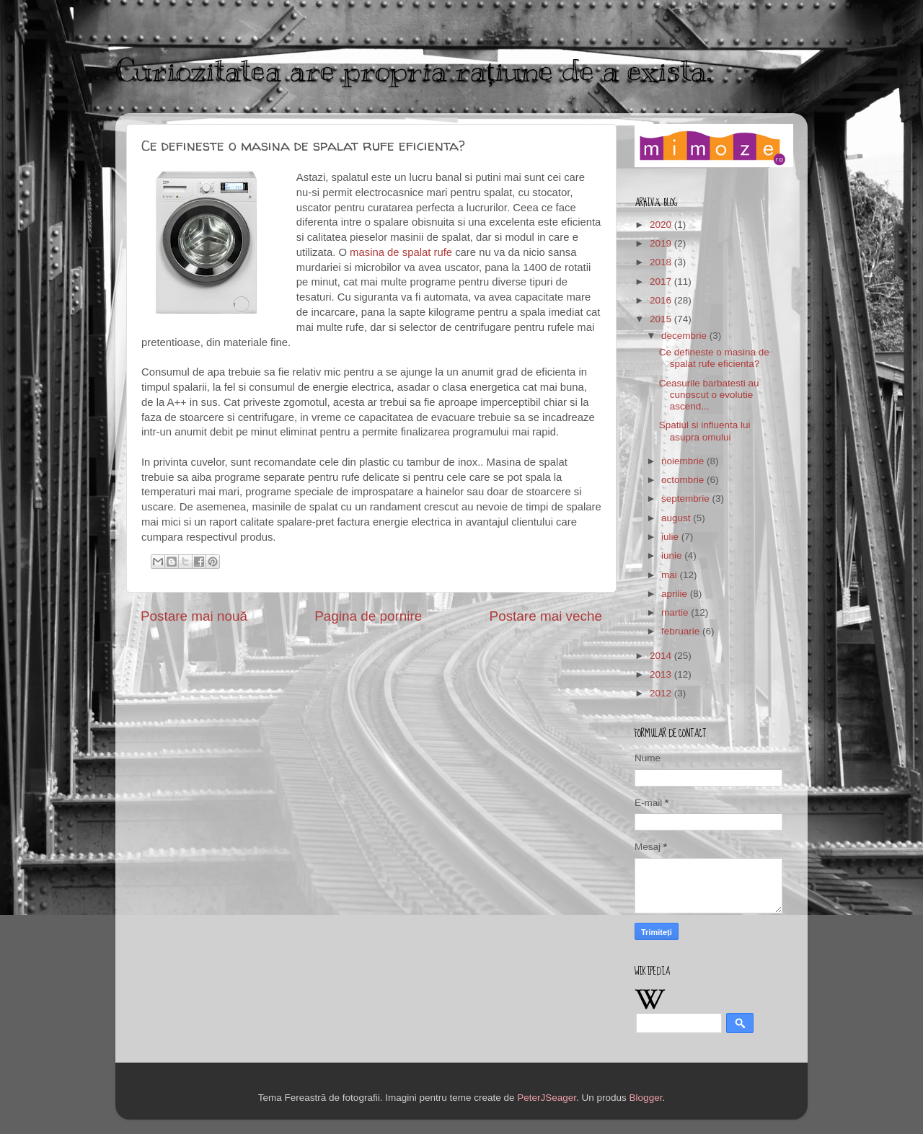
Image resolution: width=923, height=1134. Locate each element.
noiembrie (684, 461)
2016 (662, 300)
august (677, 518)
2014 (662, 655)
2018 (662, 262)
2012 (662, 693)
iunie (672, 555)
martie (676, 612)
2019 (662, 243)
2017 (662, 281)
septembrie (686, 498)
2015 (662, 319)
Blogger (646, 1097)
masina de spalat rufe (401, 252)
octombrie (684, 479)
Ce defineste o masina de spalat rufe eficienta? (714, 358)
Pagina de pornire (368, 616)
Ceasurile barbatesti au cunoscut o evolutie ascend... (709, 395)
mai (670, 575)
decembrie (685, 335)
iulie (671, 536)
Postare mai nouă (194, 616)
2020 (662, 224)
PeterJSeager (546, 1097)
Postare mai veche (546, 616)
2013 (662, 674)
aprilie (675, 593)
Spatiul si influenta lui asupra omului (705, 431)
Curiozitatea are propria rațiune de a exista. (413, 70)
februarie (681, 631)
